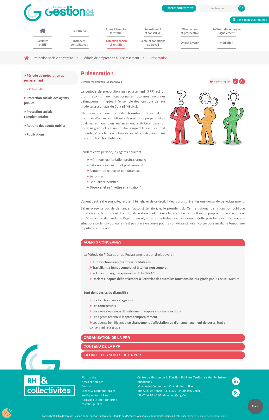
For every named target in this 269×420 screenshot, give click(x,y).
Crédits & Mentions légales (99, 391)
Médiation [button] (226, 42)
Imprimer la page (222, 81)
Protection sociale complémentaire (38, 114)
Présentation (37, 89)
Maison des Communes (250, 20)
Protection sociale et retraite (53, 58)
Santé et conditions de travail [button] (153, 42)
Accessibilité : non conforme (99, 400)
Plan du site (89, 377)
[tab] (163, 242)
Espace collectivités (179, 8)
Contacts (87, 386)
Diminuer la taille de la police (235, 81)
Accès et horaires (92, 382)
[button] (103, 242)
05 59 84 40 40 (151, 395)
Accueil (42, 31)
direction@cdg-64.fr (175, 395)
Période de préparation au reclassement (111, 58)
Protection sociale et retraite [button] (116, 42)
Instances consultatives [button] (79, 42)
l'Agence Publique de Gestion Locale (206, 416)
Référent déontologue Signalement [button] (226, 31)
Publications (35, 134)
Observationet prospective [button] (190, 31)
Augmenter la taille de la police (242, 81)
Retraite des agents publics (46, 125)
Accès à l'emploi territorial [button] (116, 31)
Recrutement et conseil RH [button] (153, 31)
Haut (255, 406)
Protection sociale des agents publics (46, 100)
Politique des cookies (95, 395)
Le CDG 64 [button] (79, 31)
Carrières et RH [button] (42, 42)
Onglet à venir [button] (190, 42)
